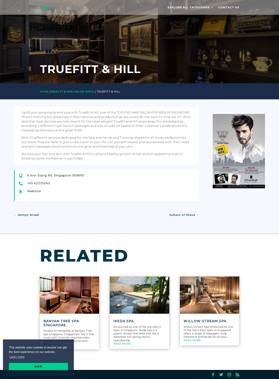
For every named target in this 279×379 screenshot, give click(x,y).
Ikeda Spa (123, 321)
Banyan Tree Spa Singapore (61, 323)
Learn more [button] (17, 356)
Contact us (228, 7)
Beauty (57, 91)
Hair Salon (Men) (80, 91)
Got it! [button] (38, 366)
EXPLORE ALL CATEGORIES (189, 7)
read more (122, 343)
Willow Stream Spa (205, 321)
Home (44, 91)
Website (34, 191)
